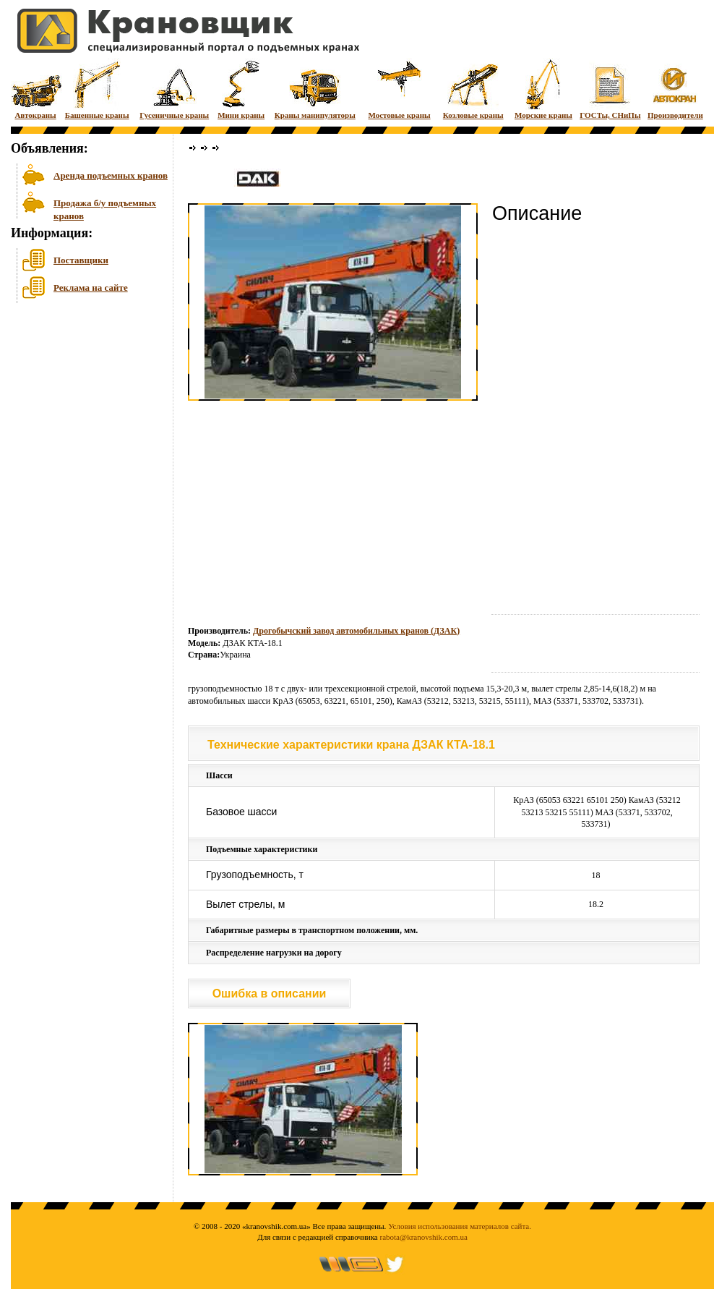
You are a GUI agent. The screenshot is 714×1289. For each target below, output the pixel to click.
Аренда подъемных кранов (110, 175)
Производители (675, 88)
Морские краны (543, 88)
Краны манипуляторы (315, 88)
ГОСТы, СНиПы (610, 88)
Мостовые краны (399, 88)
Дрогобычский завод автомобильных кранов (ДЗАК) (356, 631)
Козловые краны (473, 88)
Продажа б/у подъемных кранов (104, 207)
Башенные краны (97, 88)
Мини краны (241, 88)
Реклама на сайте (90, 287)
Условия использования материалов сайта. (459, 1226)
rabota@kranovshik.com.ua (424, 1237)
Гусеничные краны (174, 88)
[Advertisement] (83, 418)
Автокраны (35, 88)
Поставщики (80, 260)
